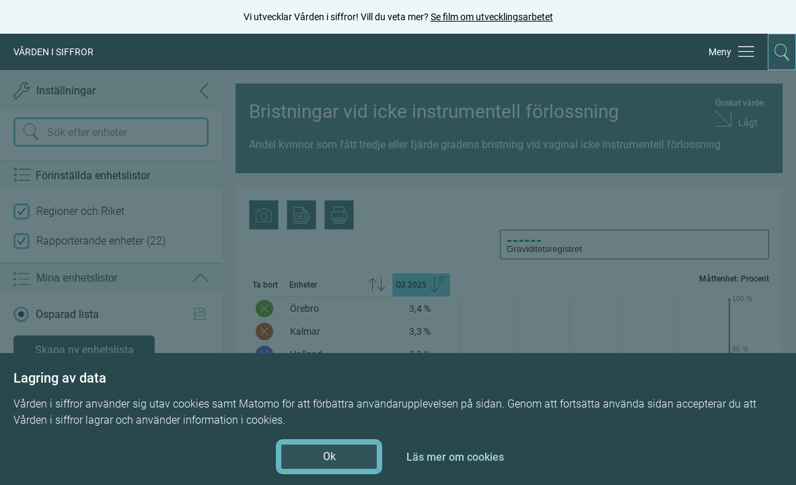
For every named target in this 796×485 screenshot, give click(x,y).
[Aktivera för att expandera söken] (782, 52)
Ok (329, 456)
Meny (720, 51)
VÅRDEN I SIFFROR (53, 51)
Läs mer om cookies (455, 457)
